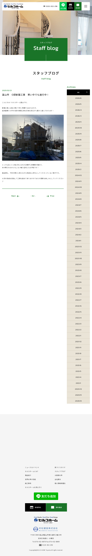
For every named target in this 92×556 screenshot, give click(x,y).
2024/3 (78, 228)
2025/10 (78, 128)
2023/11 (78, 252)
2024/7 (78, 205)
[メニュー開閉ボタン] (86, 6)
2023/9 (78, 264)
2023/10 (78, 258)
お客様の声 (58, 475)
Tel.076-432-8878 (39, 542)
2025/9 (78, 133)
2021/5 (78, 371)
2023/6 (78, 282)
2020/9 (78, 395)
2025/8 (78, 139)
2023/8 (78, 270)
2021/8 (78, 353)
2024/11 (78, 181)
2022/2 (78, 329)
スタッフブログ (60, 471)
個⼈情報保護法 (60, 483)
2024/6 (78, 211)
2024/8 (78, 199)
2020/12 (78, 389)
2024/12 (78, 175)
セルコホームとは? (31, 471)
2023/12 (78, 246)
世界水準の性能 (30, 479)
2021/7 (78, 359)
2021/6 (78, 365)
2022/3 (78, 323)
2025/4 (78, 163)
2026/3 (78, 116)
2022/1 (78, 335)
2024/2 (78, 234)
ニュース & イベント (32, 467)
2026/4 (78, 110)
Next (15, 195)
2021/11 (78, 347)
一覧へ (33, 196)
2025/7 (78, 145)
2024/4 (78, 223)
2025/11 (78, 122)
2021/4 (78, 377)
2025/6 (78, 151)
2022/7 (78, 300)
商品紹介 (28, 475)
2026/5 (78, 104)
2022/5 (78, 312)
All (78, 92)
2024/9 (78, 193)
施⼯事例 (28, 483)
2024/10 (78, 187)
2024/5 (78, 217)
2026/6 (78, 98)
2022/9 (78, 288)
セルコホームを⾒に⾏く (33, 487)
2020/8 (78, 401)
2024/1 (78, 240)
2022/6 (78, 306)
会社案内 (58, 479)
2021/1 (78, 383)
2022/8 (78, 294)
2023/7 (78, 276)
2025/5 (78, 157)
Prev (50, 195)
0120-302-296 (50, 6)
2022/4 (78, 318)
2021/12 (78, 341)
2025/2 (78, 169)
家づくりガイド (60, 467)
